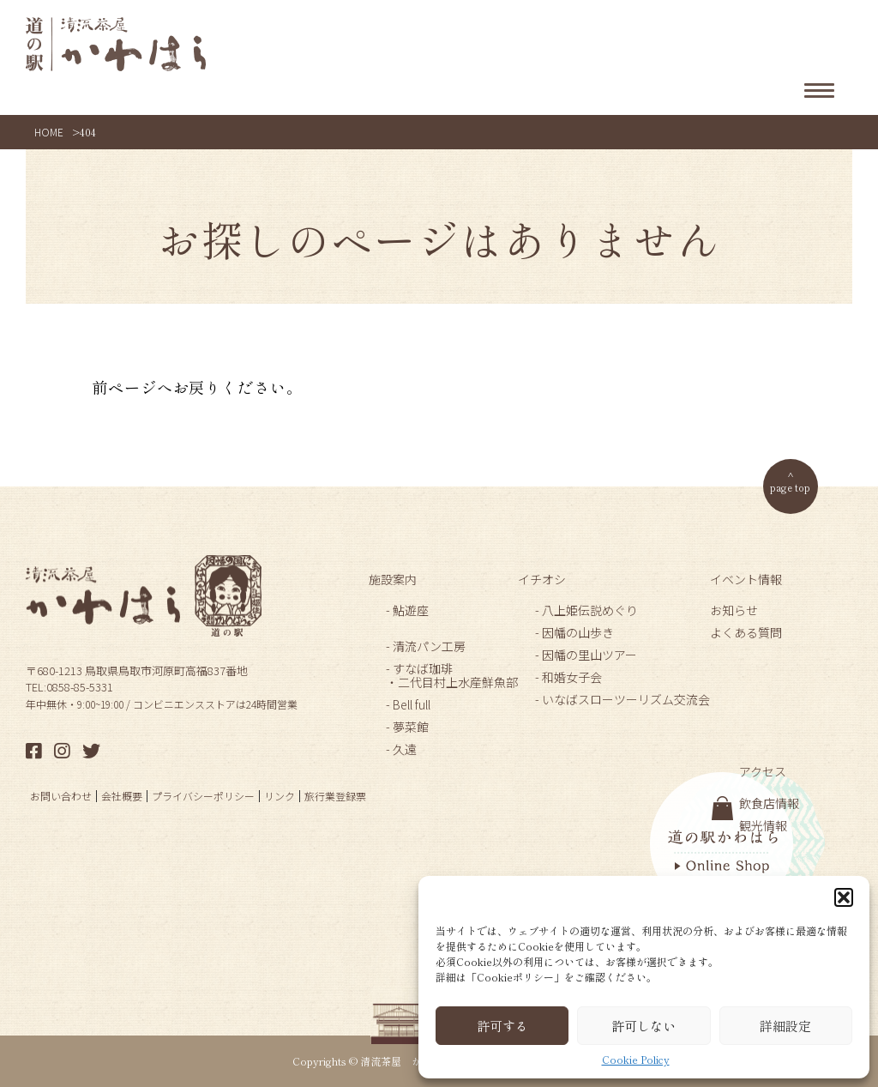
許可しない (643, 1026)
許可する (502, 1026)
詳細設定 (785, 1026)
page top (790, 486)
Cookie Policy (636, 1060)
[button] (843, 897)
